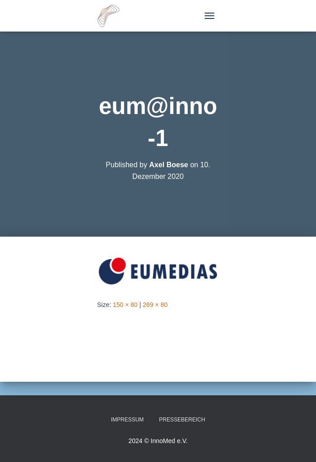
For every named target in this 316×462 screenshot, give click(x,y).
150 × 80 (125, 304)
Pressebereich (182, 419)
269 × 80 (155, 304)
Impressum (127, 419)
